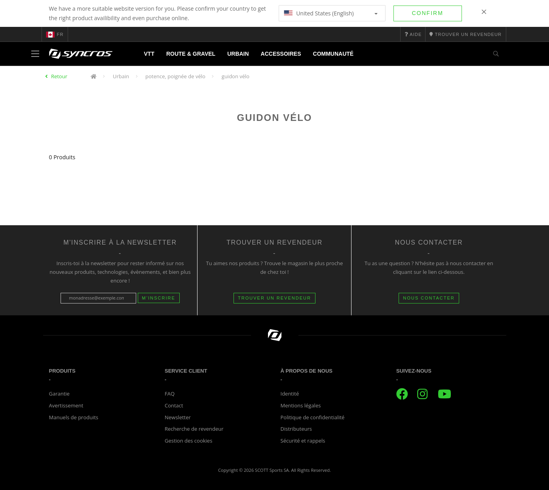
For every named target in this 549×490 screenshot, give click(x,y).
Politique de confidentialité (313, 417)
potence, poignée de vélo (175, 76)
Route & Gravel (190, 54)
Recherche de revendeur (194, 428)
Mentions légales (301, 405)
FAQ (170, 393)
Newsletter (178, 417)
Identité (290, 393)
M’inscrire (158, 298)
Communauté (333, 54)
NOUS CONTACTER (428, 298)
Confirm (427, 13)
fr (55, 34)
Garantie (59, 393)
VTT (149, 54)
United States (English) (331, 13)
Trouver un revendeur (274, 298)
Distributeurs (296, 428)
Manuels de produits (74, 417)
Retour (59, 76)
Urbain (238, 54)
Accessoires (281, 54)
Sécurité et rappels (303, 440)
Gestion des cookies (188, 440)
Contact (174, 405)
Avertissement (66, 405)
